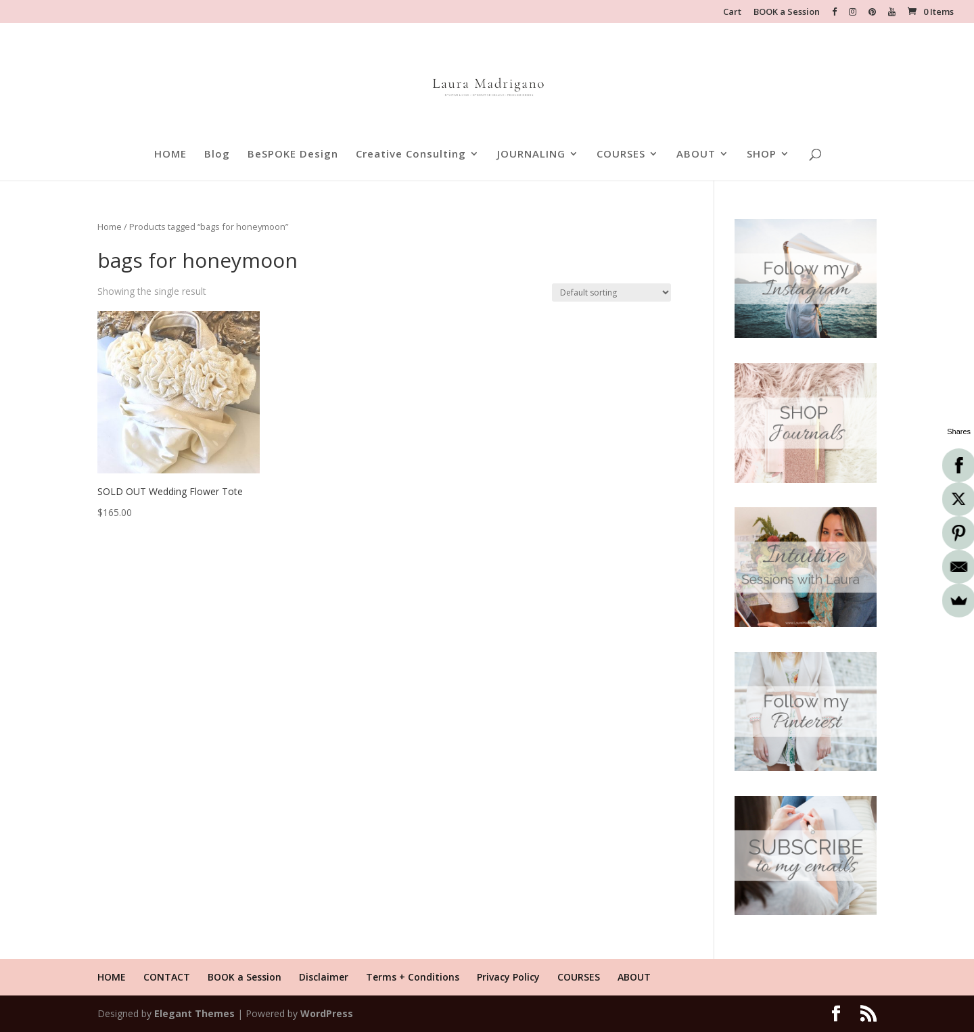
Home (109, 226)
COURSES (621, 154)
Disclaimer (323, 976)
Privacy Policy (508, 976)
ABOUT (696, 154)
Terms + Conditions (412, 976)
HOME (170, 154)
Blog (217, 154)
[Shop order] (611, 292)
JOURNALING (531, 154)
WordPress (326, 1013)
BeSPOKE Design (293, 154)
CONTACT (166, 976)
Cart (732, 12)
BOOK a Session (786, 12)
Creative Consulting (411, 154)
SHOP (761, 154)
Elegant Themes (194, 1013)
